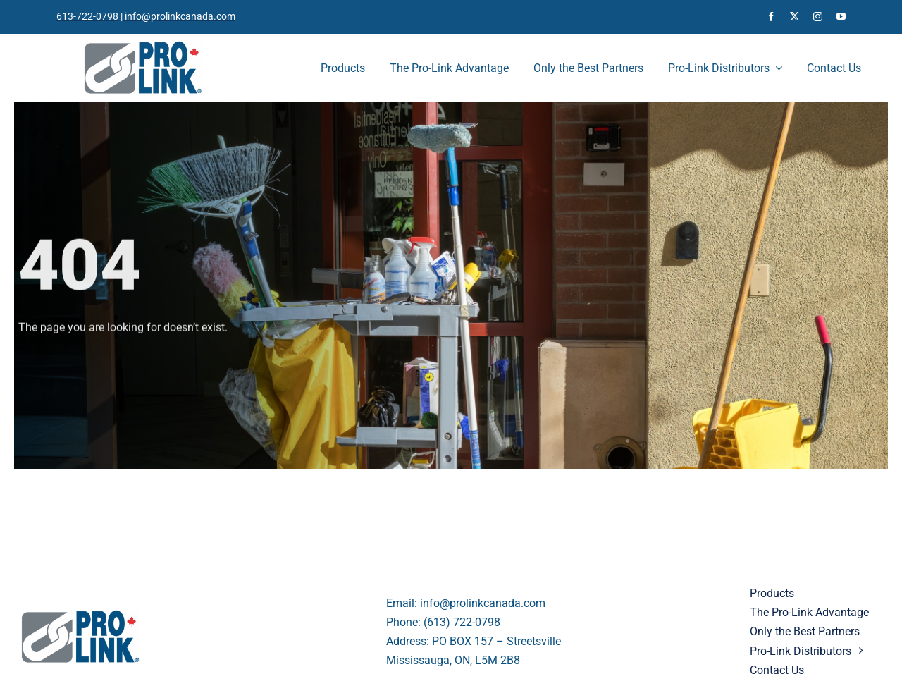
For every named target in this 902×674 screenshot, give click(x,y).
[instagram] (817, 16)
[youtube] (841, 16)
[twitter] (794, 16)
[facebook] (771, 16)
